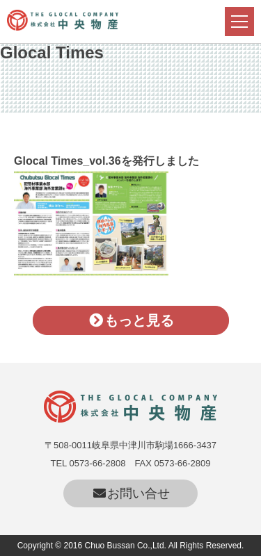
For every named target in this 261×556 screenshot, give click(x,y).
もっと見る (130, 320)
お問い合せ (130, 493)
